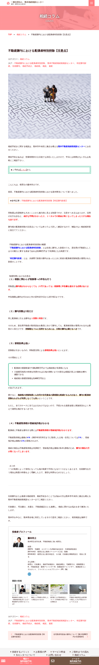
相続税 (37, 66)
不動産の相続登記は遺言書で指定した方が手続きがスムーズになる (78, 600)
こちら (23, 170)
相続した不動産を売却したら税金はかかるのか (39, 598)
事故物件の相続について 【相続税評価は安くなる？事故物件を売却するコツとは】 (20, 601)
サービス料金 (58, 652)
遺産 (51, 66)
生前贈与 (16, 66)
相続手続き (27, 66)
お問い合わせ (54, 655)
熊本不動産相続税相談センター (60, 63)
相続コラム (21, 34)
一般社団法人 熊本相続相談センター (27, 3)
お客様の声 (41, 652)
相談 (44, 66)
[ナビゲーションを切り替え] (92, 3)
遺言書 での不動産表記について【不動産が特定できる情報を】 (59, 600)
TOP (10, 34)
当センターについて (25, 655)
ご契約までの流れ (80, 652)
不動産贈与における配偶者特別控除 (29, 63)
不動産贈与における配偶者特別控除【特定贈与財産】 (44, 201)
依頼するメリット (20, 652)
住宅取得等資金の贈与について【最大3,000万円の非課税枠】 (71, 635)
